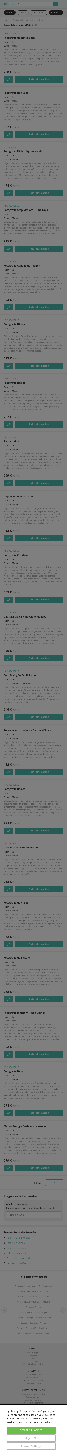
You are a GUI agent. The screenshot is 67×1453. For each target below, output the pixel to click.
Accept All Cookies (31, 1430)
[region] (33, 1428)
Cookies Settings (31, 1446)
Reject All (31, 1438)
